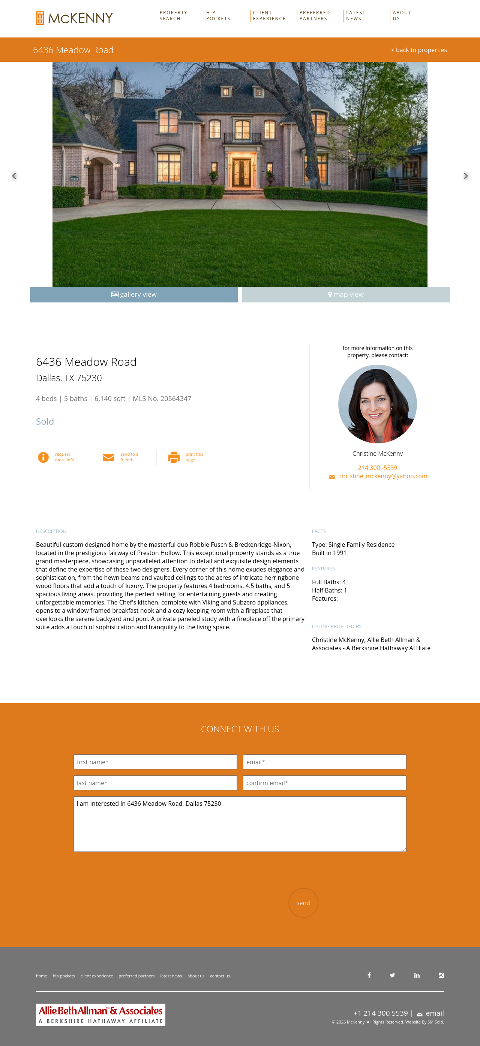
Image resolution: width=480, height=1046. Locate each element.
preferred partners (137, 976)
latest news (171, 976)
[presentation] (219, 902)
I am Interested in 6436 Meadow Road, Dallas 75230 (240, 824)
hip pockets (64, 976)
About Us (402, 16)
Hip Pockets (218, 16)
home (41, 976)
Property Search (174, 16)
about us (196, 976)
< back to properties (419, 50)
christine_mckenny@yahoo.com (378, 476)
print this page (187, 456)
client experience (97, 976)
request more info (58, 456)
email (430, 1013)
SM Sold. (436, 1022)
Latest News (356, 16)
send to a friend (122, 456)
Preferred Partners (315, 16)
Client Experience (269, 16)
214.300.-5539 (378, 468)
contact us (220, 976)
